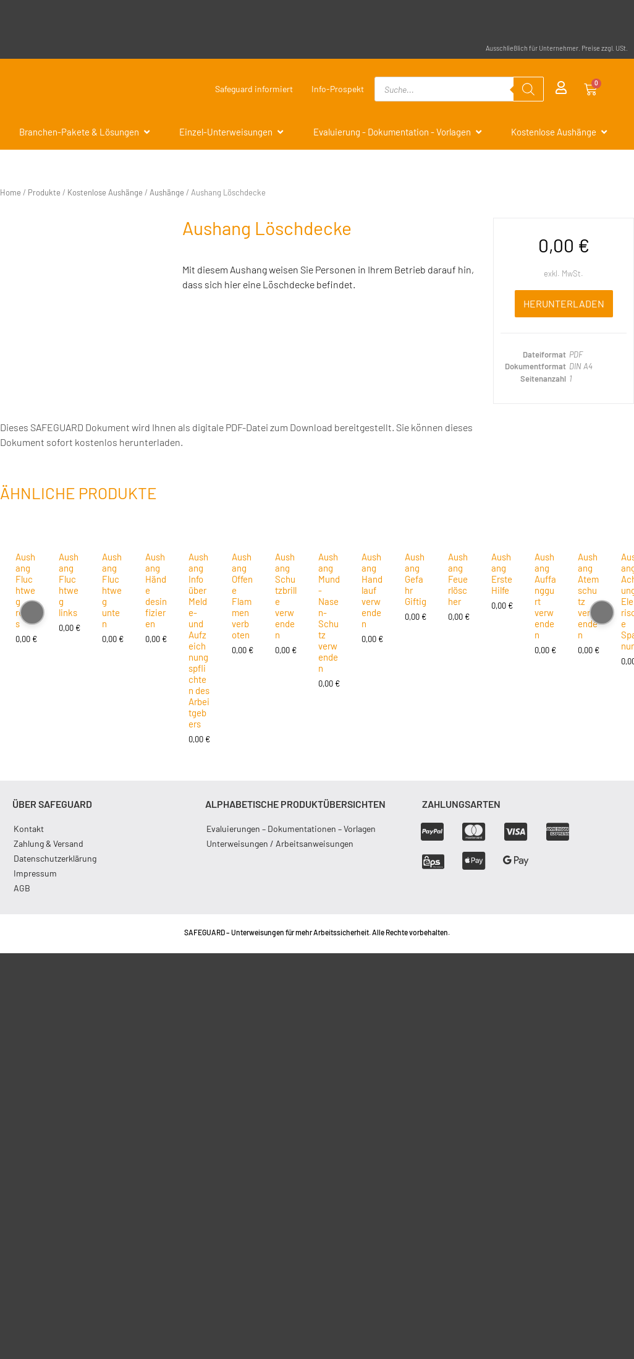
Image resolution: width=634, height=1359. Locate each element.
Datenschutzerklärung (55, 858)
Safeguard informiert (254, 89)
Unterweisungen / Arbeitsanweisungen (279, 843)
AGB (22, 888)
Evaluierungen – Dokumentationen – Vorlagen (291, 828)
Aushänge (167, 192)
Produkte (44, 192)
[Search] (528, 89)
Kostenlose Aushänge (105, 192)
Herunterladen (563, 303)
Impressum (35, 873)
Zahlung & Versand (48, 843)
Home (10, 192)
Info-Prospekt (337, 89)
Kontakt (29, 828)
